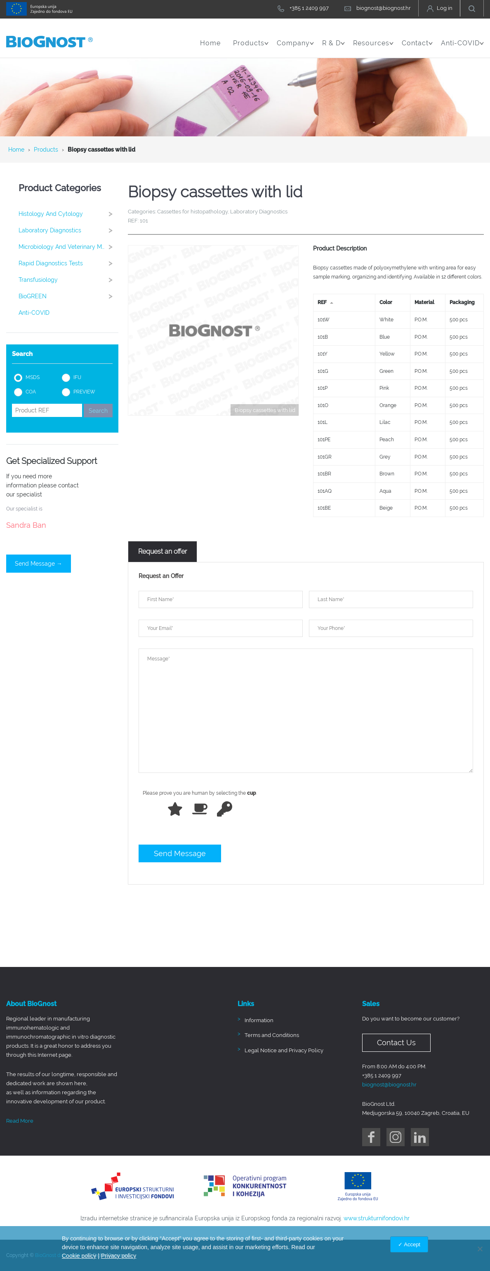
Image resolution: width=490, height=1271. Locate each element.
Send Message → (38, 563)
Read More (19, 1121)
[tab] (162, 551)
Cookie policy (79, 1255)
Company (295, 47)
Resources (373, 47)
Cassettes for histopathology (192, 211)
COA (31, 392)
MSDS (33, 377)
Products (251, 47)
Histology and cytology (68, 213)
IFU (77, 377)
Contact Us (396, 1042)
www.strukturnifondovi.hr (377, 1218)
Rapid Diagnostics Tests (68, 263)
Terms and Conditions (272, 1035)
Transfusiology (68, 279)
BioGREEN (68, 296)
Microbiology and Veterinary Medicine (69, 246)
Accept (412, 1244)
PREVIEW (84, 392)
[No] (480, 1249)
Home (210, 43)
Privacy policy (119, 1255)
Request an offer (162, 551)
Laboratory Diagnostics (68, 230)
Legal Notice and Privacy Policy (284, 1050)
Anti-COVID (462, 47)
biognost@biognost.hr (389, 1084)
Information (259, 1020)
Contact (417, 47)
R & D (333, 47)
